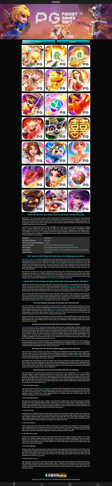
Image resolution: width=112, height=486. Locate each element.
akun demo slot (72, 286)
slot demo (30, 218)
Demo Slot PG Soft (47, 479)
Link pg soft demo (74, 356)
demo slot (42, 300)
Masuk (73, 41)
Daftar (38, 42)
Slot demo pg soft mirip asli (29, 259)
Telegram (70, 484)
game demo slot (79, 373)
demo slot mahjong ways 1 (44, 388)
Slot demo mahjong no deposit (30, 327)
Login (14, 484)
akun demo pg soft (37, 231)
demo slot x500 (80, 342)
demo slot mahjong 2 (57, 309)
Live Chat (98, 484)
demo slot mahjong (51, 278)
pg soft (39, 455)
